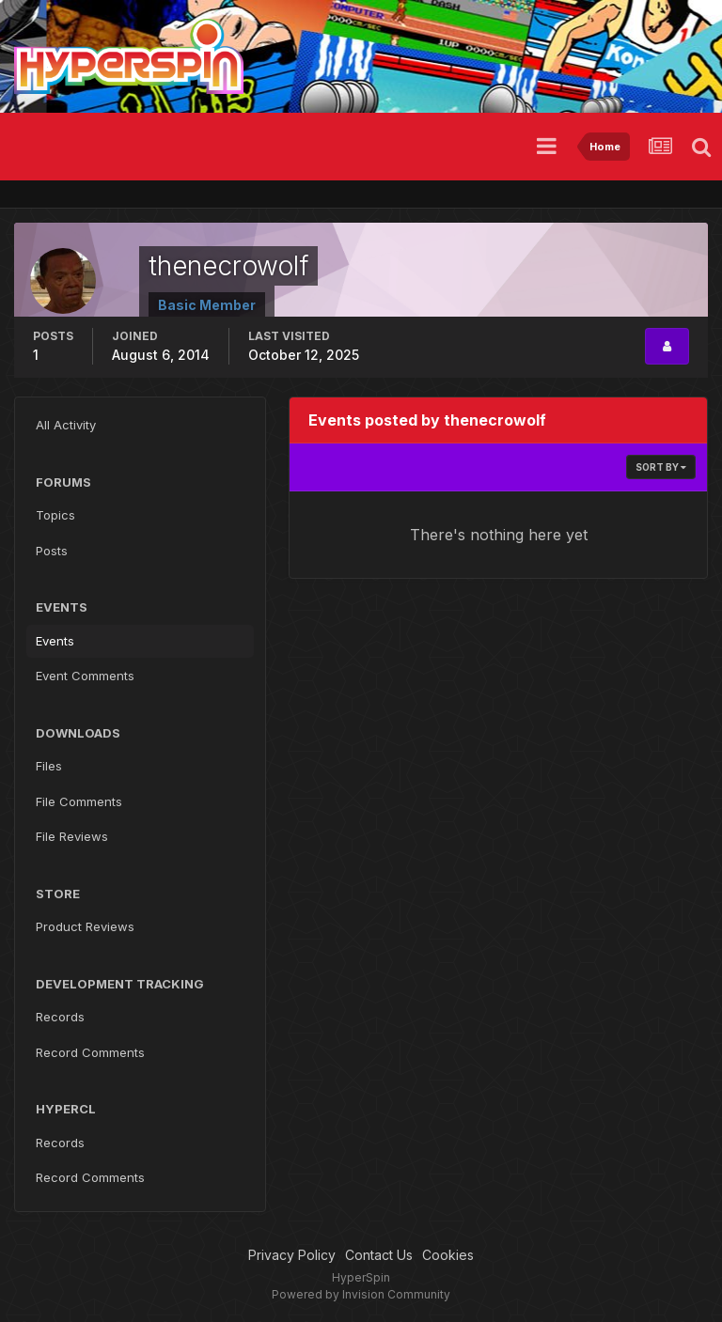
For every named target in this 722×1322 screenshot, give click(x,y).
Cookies (448, 1255)
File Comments (79, 801)
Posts (52, 550)
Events (55, 640)
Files (49, 765)
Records (60, 1016)
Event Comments (85, 675)
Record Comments (90, 1052)
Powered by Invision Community (361, 1294)
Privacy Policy (292, 1255)
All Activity (66, 424)
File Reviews (72, 836)
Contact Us (379, 1255)
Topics (55, 514)
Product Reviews (85, 926)
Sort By (661, 467)
